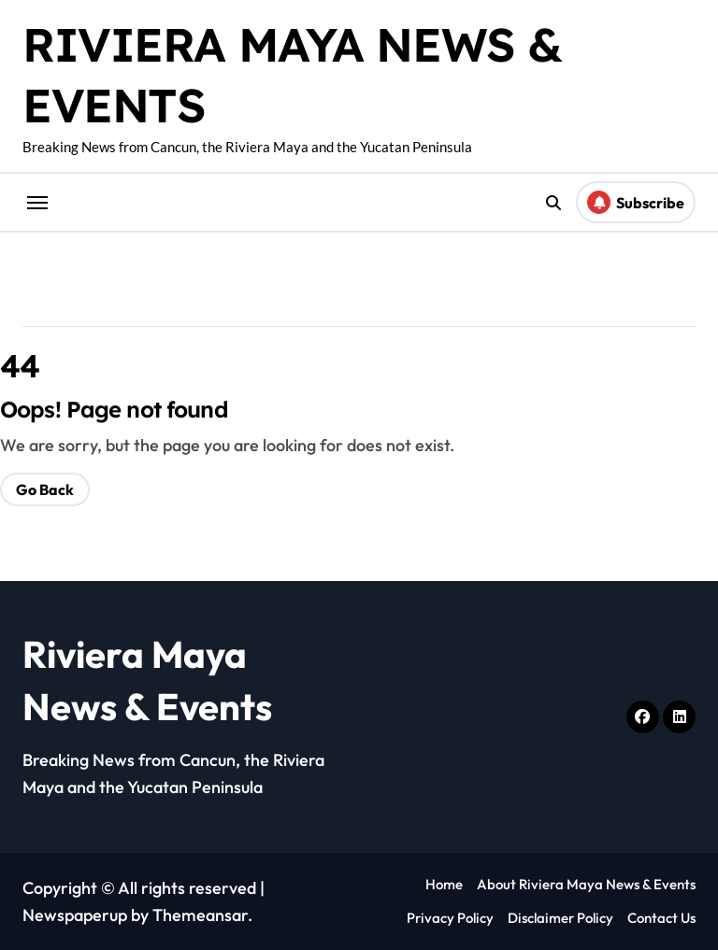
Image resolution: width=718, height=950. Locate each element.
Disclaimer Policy (560, 918)
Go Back (45, 489)
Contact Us (661, 918)
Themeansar (200, 915)
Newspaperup (74, 915)
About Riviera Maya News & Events (586, 884)
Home (444, 884)
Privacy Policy (450, 918)
